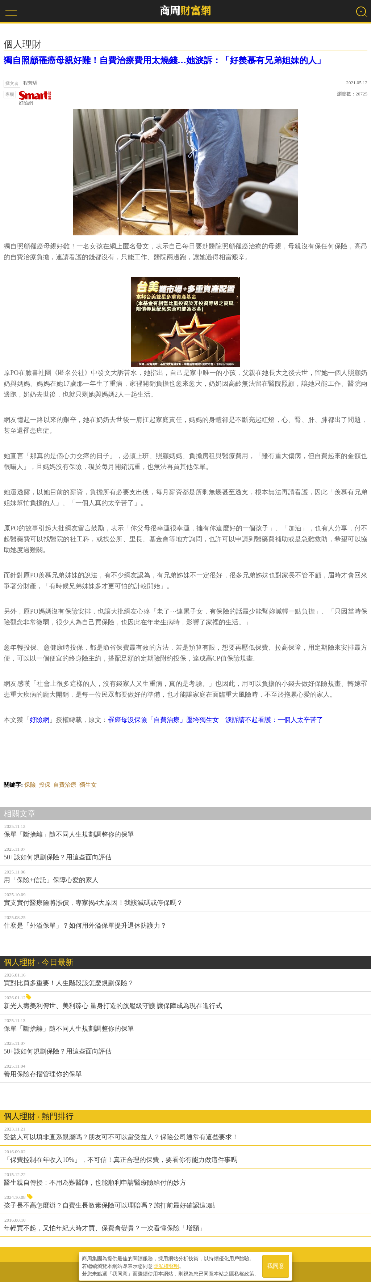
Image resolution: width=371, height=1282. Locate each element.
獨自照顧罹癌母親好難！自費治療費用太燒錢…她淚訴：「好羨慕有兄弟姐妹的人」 (164, 60)
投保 (44, 785)
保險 (30, 785)
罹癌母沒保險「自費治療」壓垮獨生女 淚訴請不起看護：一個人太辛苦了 (215, 719)
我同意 (275, 1264)
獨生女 (88, 785)
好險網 (35, 98)
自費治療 (64, 785)
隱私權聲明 (166, 1264)
